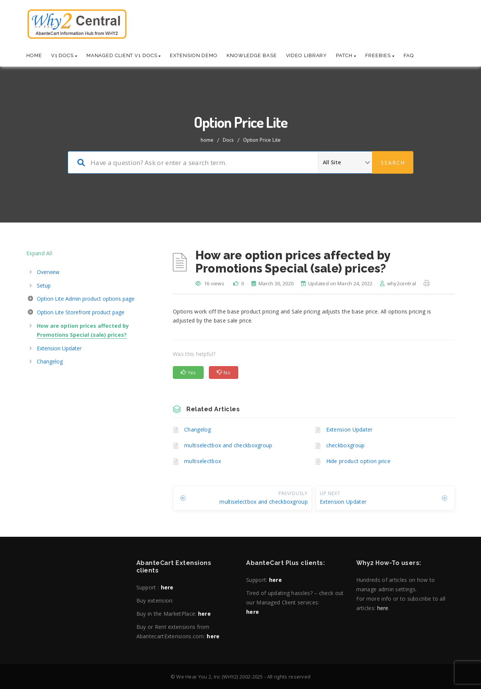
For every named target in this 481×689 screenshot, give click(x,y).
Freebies (380, 55)
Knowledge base (252, 55)
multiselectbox (202, 461)
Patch (346, 55)
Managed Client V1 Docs (123, 55)
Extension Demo (194, 55)
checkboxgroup (345, 445)
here (167, 587)
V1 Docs (64, 55)
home (207, 139)
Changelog (197, 429)
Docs (228, 139)
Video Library (306, 55)
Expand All (39, 253)
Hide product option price (358, 461)
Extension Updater (349, 429)
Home (34, 55)
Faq (409, 55)
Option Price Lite (262, 139)
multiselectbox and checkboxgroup (228, 445)
